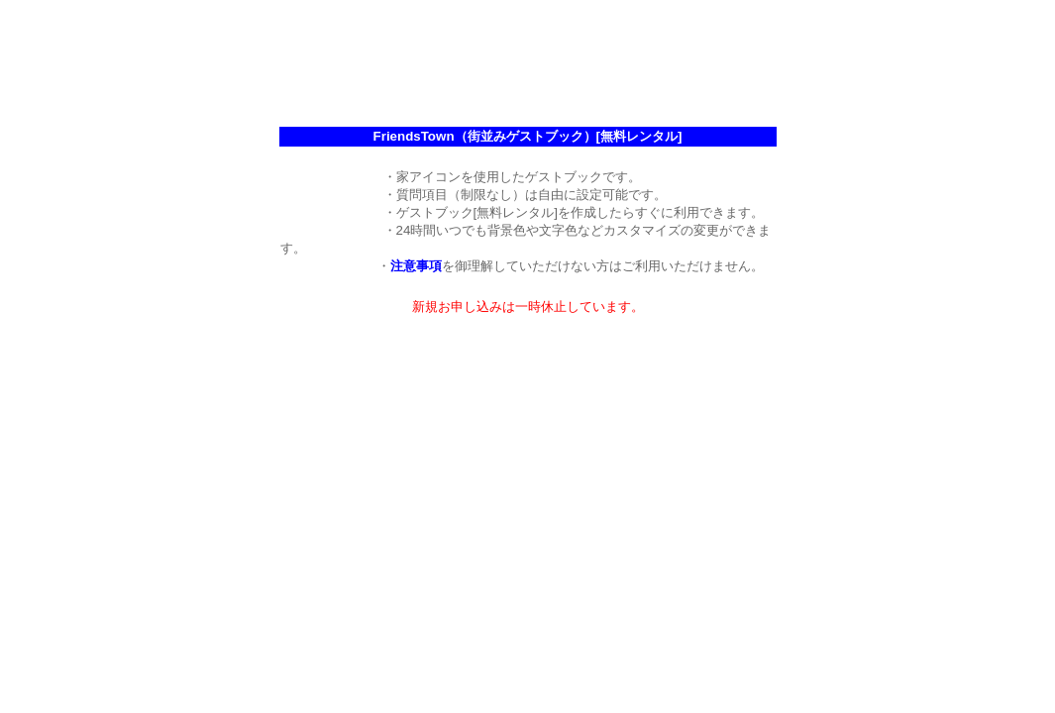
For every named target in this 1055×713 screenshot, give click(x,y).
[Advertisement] (528, 52)
